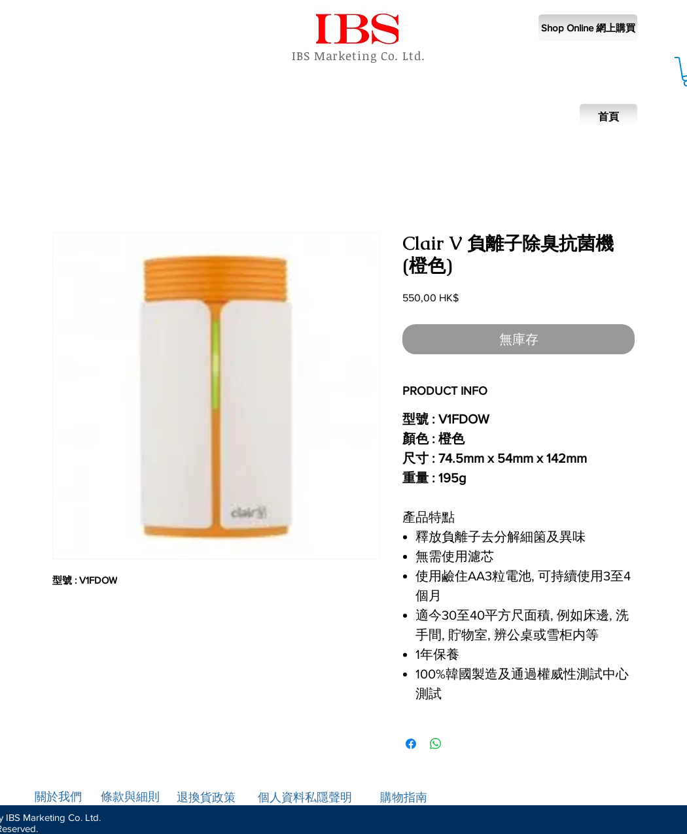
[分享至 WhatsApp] (436, 744)
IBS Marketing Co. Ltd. (358, 55)
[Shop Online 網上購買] (587, 27)
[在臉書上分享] (411, 744)
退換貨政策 (206, 797)
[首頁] (608, 117)
